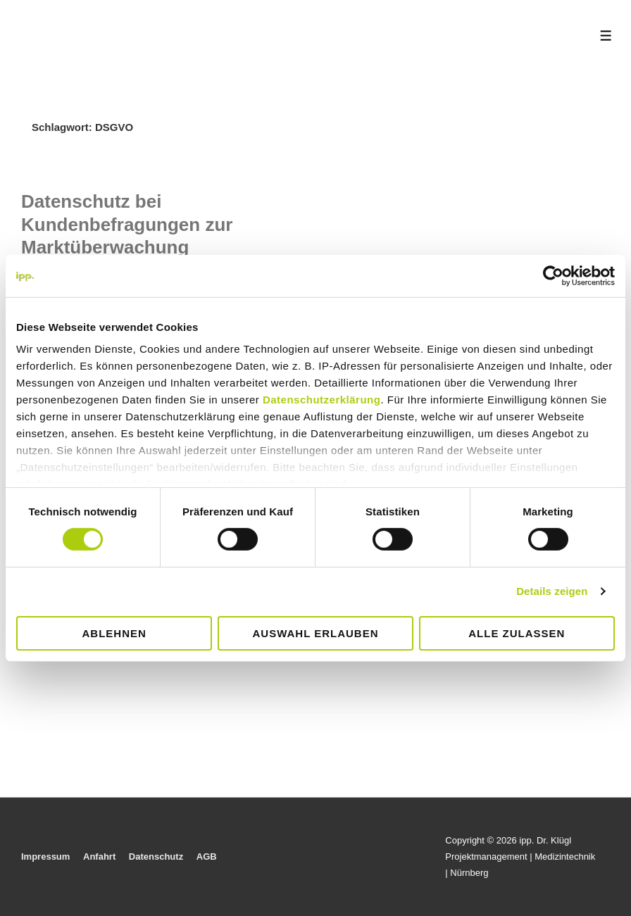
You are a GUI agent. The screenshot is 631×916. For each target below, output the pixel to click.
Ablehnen (114, 633)
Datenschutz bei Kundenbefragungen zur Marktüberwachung (126, 224)
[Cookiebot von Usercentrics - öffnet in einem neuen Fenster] (553, 275)
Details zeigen (551, 591)
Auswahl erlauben (315, 633)
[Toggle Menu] (606, 36)
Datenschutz (156, 856)
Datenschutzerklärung (322, 400)
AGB (206, 856)
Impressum (45, 856)
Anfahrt (99, 856)
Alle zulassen (516, 633)
